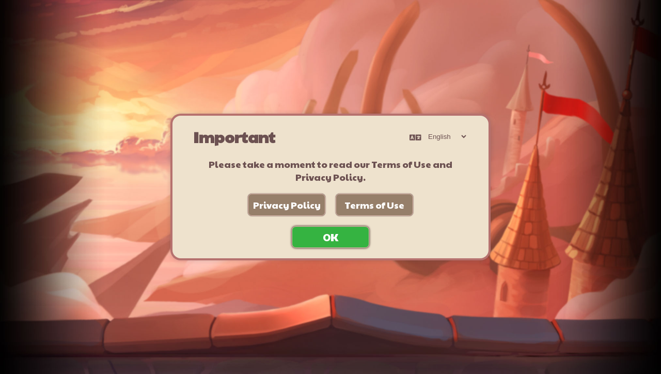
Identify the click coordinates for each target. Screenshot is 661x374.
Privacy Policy (287, 204)
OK (330, 237)
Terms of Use (374, 204)
